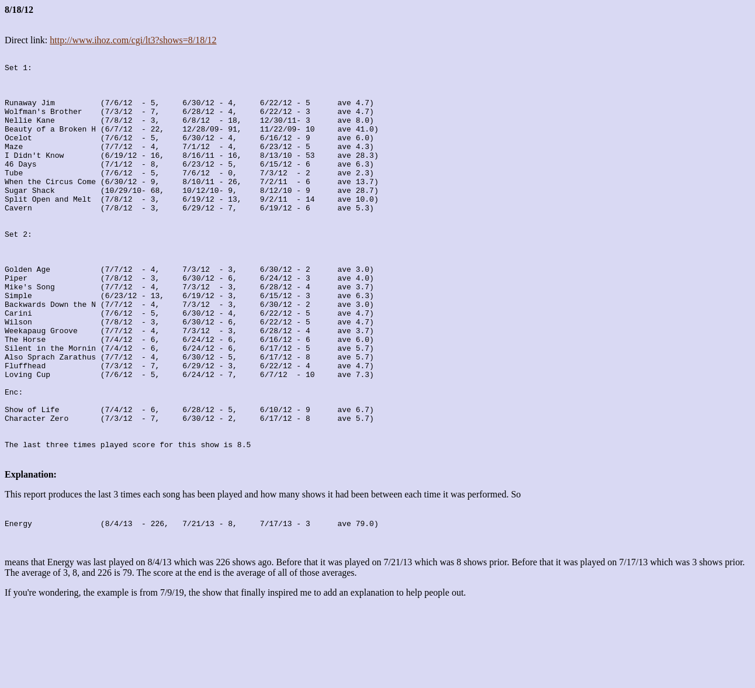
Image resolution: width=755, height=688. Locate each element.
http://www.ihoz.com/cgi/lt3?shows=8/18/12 (133, 40)
